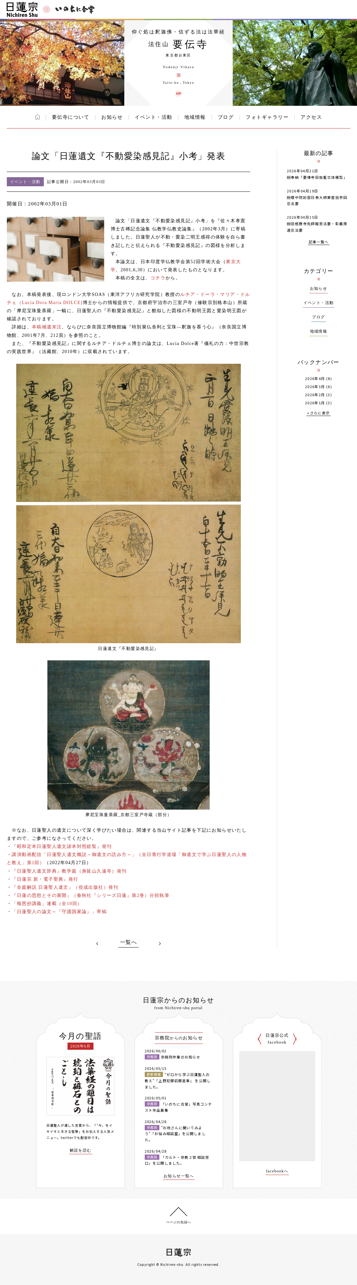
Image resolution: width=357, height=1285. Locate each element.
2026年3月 (315, 386)
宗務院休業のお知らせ (180, 1056)
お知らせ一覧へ (179, 1176)
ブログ (226, 117)
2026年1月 (315, 403)
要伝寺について (71, 117)
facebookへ (277, 1171)
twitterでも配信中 (76, 1137)
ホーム (37, 116)
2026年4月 (315, 378)
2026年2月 (315, 395)
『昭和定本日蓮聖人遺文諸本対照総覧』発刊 (62, 846)
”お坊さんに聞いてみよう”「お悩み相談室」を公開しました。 (175, 1133)
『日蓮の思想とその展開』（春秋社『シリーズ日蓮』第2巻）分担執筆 (90, 895)
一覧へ (128, 942)
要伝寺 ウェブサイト (178, 93)
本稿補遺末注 (47, 326)
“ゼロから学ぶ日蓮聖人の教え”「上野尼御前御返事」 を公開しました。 (178, 1080)
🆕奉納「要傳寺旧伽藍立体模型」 (317, 177)
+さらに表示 (318, 413)
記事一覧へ (319, 242)
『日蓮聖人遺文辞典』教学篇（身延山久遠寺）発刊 (69, 871)
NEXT (160, 943)
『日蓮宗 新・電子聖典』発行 (45, 879)
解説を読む (81, 1150)
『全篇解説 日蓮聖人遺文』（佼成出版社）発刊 (65, 887)
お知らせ (112, 117)
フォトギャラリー (267, 117)
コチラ (158, 277)
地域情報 (195, 117)
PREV (97, 943)
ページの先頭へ (178, 1222)
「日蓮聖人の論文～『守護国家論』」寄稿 (59, 911)
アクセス (311, 117)
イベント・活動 (153, 117)
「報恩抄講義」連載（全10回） (47, 903)
